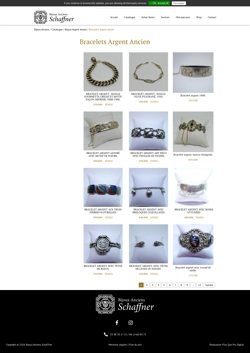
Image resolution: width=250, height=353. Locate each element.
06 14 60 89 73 (137, 334)
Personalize (178, 3)
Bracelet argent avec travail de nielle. (193, 269)
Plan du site (135, 344)
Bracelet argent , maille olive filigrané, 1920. (148, 95)
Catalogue (57, 29)
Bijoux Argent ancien (76, 29)
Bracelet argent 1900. (193, 95)
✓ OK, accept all (159, 3)
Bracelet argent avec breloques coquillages (148, 211)
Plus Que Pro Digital (233, 344)
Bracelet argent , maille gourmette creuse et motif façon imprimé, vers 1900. (103, 96)
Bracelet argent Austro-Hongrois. (193, 154)
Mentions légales (117, 344)
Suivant (209, 285)
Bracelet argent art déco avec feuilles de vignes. (148, 154)
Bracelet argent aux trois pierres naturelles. (103, 211)
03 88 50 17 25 (119, 334)
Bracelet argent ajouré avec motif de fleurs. (103, 154)
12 (199, 285)
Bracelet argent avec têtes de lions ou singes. (148, 267)
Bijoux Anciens (41, 29)
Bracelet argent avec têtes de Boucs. (103, 267)
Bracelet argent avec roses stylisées (194, 211)
